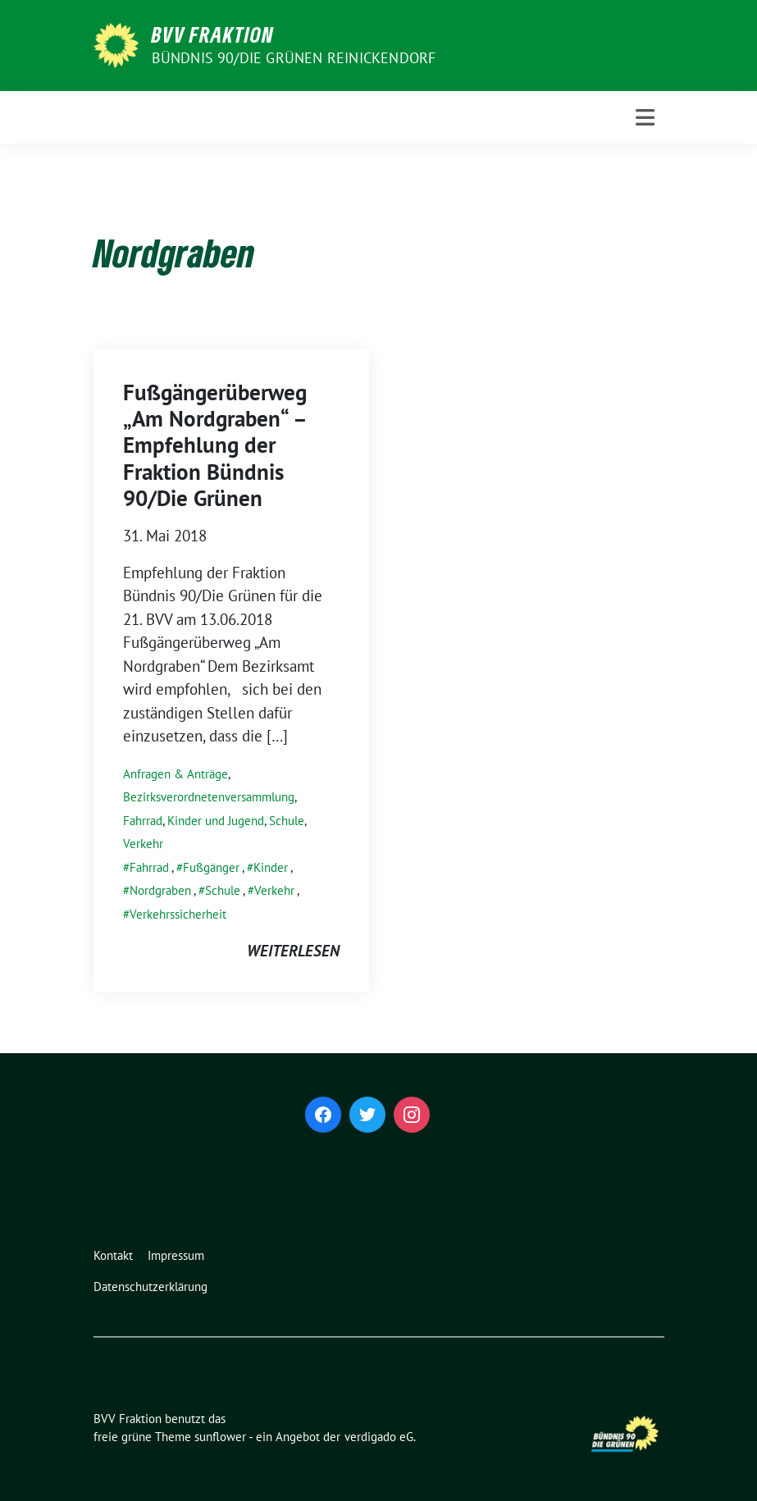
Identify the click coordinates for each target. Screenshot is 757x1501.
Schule (286, 820)
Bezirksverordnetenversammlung (208, 797)
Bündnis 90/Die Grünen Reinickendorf (294, 57)
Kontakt (113, 1255)
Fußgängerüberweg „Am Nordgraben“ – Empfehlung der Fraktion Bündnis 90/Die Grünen (215, 445)
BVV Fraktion (213, 34)
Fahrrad (142, 820)
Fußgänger (211, 867)
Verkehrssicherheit (178, 914)
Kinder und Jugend (215, 820)
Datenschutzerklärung (150, 1286)
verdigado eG (378, 1436)
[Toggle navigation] (645, 117)
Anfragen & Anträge (175, 774)
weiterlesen (293, 950)
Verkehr (143, 843)
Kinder (270, 867)
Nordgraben (160, 890)
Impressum (176, 1255)
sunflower (220, 1436)
